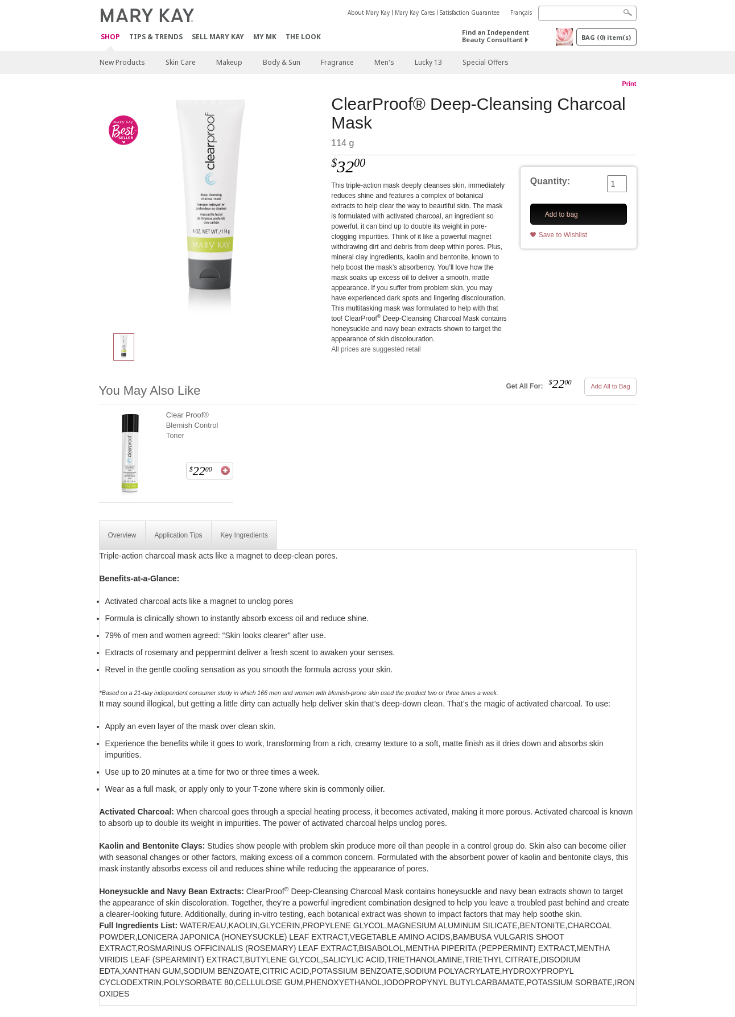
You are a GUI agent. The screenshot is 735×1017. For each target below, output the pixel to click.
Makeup (229, 62)
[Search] (587, 13)
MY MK (264, 36)
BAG (606, 37)
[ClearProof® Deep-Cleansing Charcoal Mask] (211, 208)
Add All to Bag (610, 386)
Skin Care (181, 62)
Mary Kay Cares (415, 12)
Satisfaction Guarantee (469, 12)
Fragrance (337, 62)
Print (629, 83)
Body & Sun (281, 62)
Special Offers (486, 62)
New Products (122, 62)
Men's (384, 62)
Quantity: (550, 181)
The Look (303, 36)
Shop (110, 37)
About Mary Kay (369, 12)
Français (521, 12)
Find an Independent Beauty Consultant (495, 35)
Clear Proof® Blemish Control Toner (192, 425)
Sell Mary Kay (218, 36)
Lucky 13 (428, 62)
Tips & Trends (156, 36)
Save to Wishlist (563, 235)
